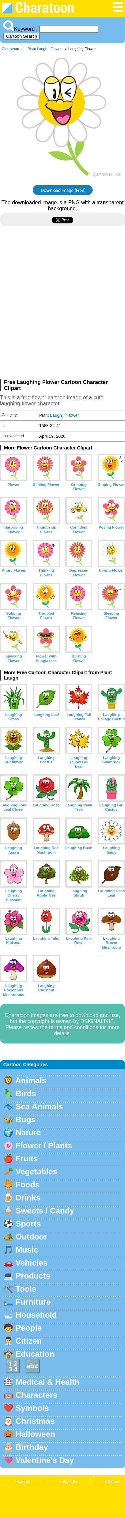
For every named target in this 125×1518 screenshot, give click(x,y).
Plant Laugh (37, 49)
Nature (28, 1132)
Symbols (32, 1407)
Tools (26, 1288)
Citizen (29, 1340)
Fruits (27, 1158)
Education (35, 1353)
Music (27, 1249)
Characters (36, 1394)
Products (33, 1275)
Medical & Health (48, 1381)
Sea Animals (39, 1106)
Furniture (33, 1301)
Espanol (22, 1481)
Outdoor (31, 1236)
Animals (30, 1080)
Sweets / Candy (45, 1210)
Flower (56, 49)
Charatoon (10, 49)
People (29, 1327)
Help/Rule (67, 1481)
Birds (26, 1093)
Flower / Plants (44, 1145)
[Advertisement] (62, 305)
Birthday (32, 1447)
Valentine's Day (45, 1460)
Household (36, 1314)
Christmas (35, 1421)
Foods (28, 1184)
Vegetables (36, 1171)
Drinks (28, 1197)
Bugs (26, 1119)
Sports (28, 1223)
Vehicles (32, 1262)
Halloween (35, 1434)
